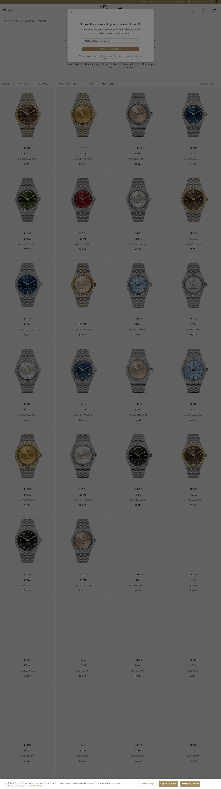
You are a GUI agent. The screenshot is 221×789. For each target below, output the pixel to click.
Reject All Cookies (168, 784)
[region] (110, 784)
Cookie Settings (147, 784)
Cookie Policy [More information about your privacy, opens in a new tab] (36, 786)
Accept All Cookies (190, 784)
